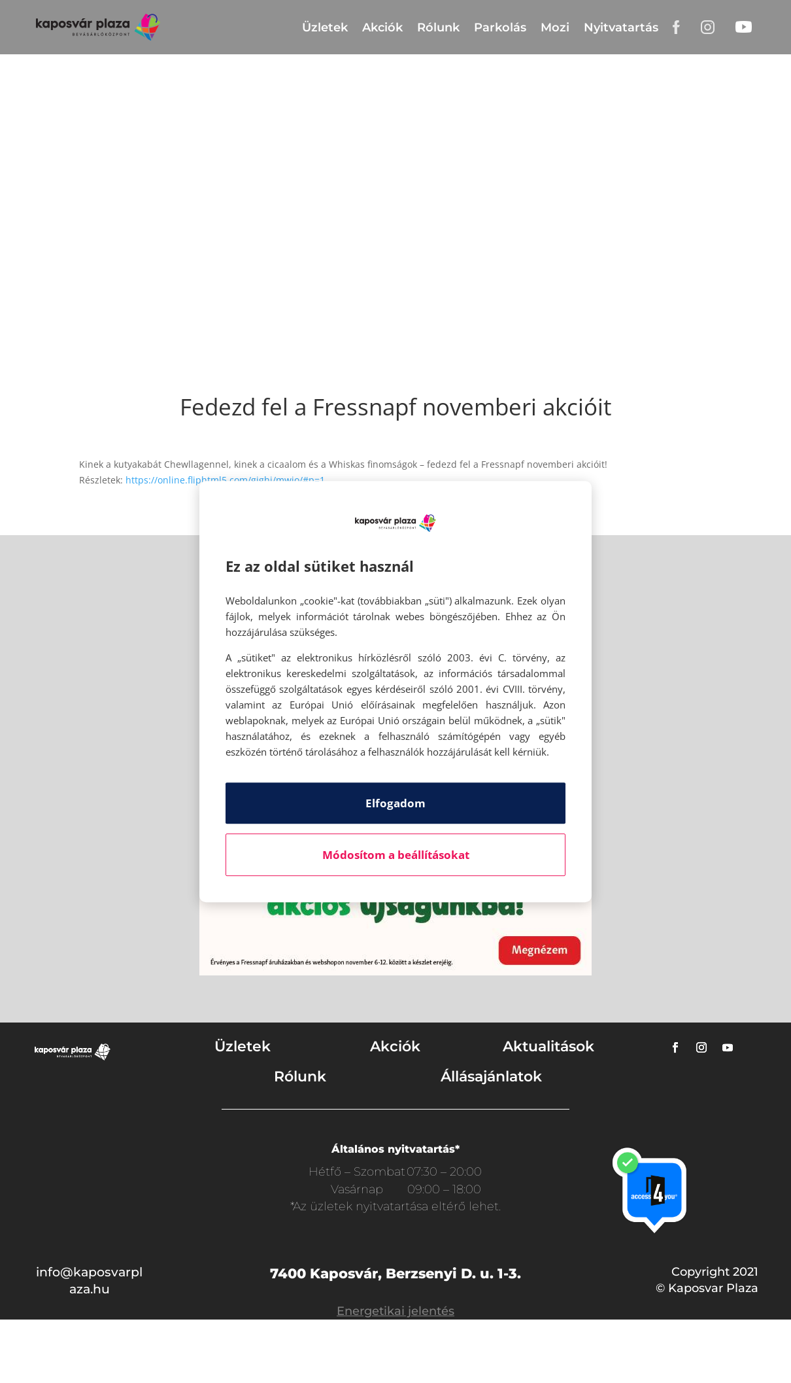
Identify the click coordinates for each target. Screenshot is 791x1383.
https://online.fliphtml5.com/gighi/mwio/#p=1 (225, 480)
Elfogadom (395, 803)
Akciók (382, 27)
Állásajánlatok (491, 1076)
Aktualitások (548, 1046)
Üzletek (325, 27)
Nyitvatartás (621, 27)
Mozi (555, 27)
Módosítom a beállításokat (395, 854)
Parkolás (500, 27)
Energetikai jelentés (395, 1311)
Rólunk (438, 27)
